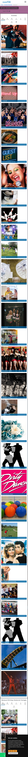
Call (5, 754)
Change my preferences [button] (13, 753)
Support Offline (6, 11)
